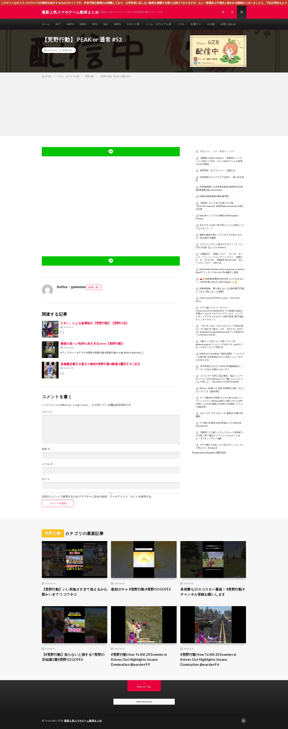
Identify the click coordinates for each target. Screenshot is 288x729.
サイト (46, 479)
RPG (95, 24)
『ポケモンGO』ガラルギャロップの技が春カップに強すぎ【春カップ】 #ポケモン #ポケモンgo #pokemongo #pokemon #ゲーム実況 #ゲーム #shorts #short (220, 330)
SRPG (117, 24)
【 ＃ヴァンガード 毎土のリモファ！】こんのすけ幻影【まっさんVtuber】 (219, 246)
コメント (47, 411)
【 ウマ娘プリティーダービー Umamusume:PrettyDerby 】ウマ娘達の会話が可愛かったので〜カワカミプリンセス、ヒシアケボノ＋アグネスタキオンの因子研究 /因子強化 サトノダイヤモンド (220, 313)
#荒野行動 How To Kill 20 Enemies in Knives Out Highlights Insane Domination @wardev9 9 (139, 659)
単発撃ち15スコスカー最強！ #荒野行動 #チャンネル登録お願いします (212, 591)
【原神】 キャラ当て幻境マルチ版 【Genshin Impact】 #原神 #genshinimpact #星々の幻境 (220, 205)
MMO (83, 24)
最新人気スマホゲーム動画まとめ (83, 720)
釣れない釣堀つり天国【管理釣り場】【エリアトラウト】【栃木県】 (220, 390)
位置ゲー (196, 24)
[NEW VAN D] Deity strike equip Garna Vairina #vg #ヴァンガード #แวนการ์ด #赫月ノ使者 (220, 271)
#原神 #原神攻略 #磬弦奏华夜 (214, 196)
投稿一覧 (93, 287)
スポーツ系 (132, 24)
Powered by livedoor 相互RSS (209, 452)
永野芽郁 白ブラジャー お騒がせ (217, 170)
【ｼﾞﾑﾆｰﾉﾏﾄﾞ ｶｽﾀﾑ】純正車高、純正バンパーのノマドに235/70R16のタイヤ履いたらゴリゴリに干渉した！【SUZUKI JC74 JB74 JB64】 (219, 378)
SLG (105, 24)
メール (47, 464)
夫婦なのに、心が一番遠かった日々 (217, 151)
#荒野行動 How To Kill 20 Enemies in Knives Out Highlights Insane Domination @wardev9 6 (208, 659)
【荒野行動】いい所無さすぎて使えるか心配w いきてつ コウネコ (74, 591)
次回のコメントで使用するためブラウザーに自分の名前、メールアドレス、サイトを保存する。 (98, 496)
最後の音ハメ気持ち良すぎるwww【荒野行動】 (92, 343)
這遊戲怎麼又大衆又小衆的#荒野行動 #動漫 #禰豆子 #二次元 (100, 364)
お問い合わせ (228, 24)
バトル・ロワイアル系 (158, 24)
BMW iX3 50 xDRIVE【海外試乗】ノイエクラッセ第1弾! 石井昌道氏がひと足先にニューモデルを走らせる (220, 356)
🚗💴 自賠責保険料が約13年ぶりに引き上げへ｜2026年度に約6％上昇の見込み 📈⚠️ (220, 280)
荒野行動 (67, 50)
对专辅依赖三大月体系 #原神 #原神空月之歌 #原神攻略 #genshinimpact (219, 188)
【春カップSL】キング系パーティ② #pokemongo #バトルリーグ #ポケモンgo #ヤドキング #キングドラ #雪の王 (219, 344)
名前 (46, 449)
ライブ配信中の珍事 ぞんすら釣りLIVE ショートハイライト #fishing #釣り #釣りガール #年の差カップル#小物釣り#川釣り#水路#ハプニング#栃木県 (219, 402)
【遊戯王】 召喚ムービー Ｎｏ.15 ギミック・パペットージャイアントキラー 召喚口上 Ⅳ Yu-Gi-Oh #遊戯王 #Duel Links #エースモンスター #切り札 (219, 258)
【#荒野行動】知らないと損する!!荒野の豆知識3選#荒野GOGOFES (73, 657)
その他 (211, 24)
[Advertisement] (144, 106)
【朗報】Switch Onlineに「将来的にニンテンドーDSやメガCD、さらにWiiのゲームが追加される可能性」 (219, 161)
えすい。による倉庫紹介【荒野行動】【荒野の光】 (94, 323)
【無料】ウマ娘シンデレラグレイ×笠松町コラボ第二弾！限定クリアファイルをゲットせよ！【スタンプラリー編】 (219, 435)
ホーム (46, 24)
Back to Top (144, 686)
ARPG (70, 24)
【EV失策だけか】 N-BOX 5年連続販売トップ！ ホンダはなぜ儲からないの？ (219, 368)
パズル (181, 24)
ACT (58, 24)
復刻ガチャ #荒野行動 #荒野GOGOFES (141, 589)
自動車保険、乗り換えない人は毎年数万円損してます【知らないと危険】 (220, 290)
